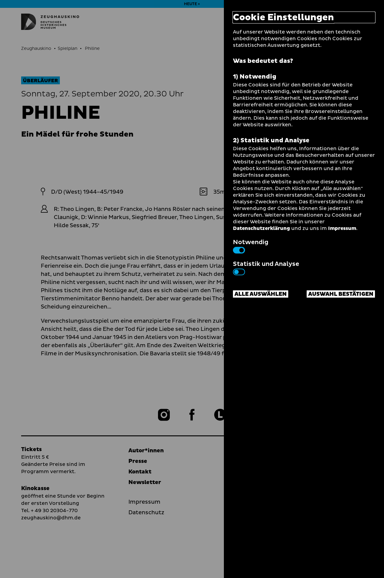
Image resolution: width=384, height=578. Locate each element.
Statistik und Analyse (266, 267)
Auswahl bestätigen (340, 294)
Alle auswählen (260, 294)
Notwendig (250, 245)
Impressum (342, 228)
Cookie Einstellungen (283, 17)
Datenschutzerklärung (261, 228)
